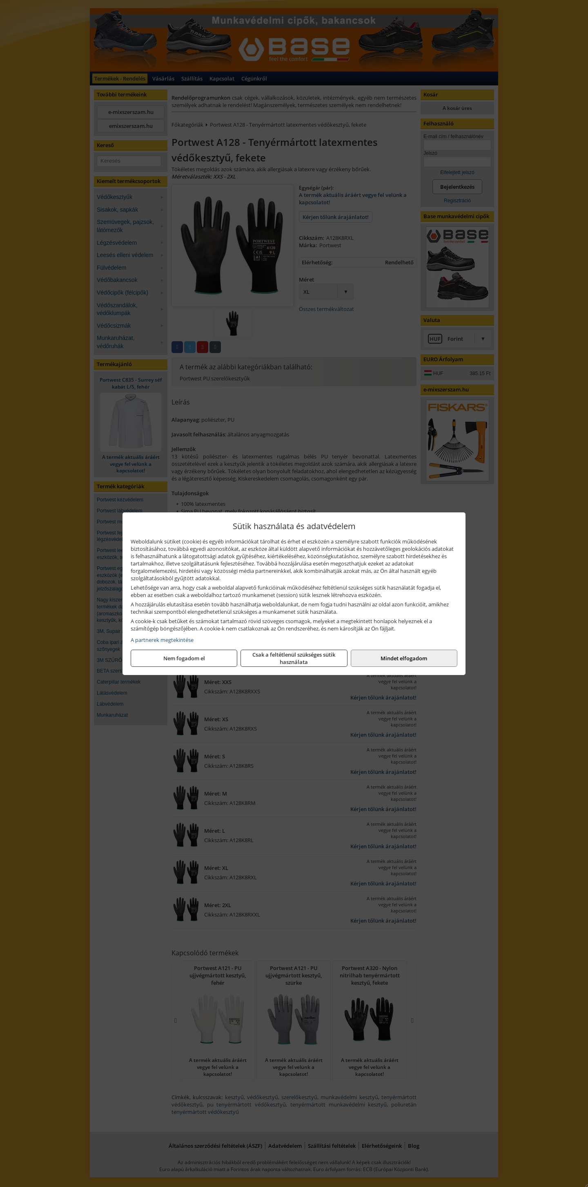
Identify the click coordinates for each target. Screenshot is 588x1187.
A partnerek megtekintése (162, 640)
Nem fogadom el (184, 658)
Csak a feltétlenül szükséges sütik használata (293, 658)
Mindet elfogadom (404, 658)
